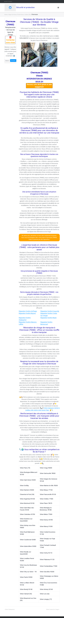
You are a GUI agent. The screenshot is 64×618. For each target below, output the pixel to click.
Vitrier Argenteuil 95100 (27, 499)
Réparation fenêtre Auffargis (28, 311)
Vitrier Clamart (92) (26, 594)
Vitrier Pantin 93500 (26, 577)
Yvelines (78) (27, 14)
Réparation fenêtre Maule (48, 318)
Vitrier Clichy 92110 (46, 553)
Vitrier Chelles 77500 (46, 499)
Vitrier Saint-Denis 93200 (28, 480)
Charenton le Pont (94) (27, 494)
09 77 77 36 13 (8, 1)
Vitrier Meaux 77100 (46, 490)
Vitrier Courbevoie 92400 (28, 539)
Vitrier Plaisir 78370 (46, 503)
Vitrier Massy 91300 (46, 526)
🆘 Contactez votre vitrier (10, 40)
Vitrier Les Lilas (44, 594)
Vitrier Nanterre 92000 (27, 490)
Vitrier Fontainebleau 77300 (48, 566)
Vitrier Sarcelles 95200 (47, 572)
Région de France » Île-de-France (16, 14)
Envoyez (13, 60)
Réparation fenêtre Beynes (27, 313)
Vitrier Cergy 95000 (46, 468)
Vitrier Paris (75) (25, 468)
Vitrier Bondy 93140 (26, 589)
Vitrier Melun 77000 (46, 514)
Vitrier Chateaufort (10, 609)
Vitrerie (6, 14)
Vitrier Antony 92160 (46, 589)
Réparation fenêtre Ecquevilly (49, 311)
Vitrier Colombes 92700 (27, 514)
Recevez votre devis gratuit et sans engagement (39, 85)
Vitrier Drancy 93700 (46, 520)
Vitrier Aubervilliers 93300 (28, 546)
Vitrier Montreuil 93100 (27, 503)
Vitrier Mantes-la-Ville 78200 (49, 485)
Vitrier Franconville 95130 (48, 494)
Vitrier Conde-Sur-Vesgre (52, 609)
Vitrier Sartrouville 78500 (47, 473)
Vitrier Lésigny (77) (46, 599)
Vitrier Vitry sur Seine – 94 (28, 572)
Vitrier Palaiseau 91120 (47, 559)
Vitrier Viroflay (24, 485)
